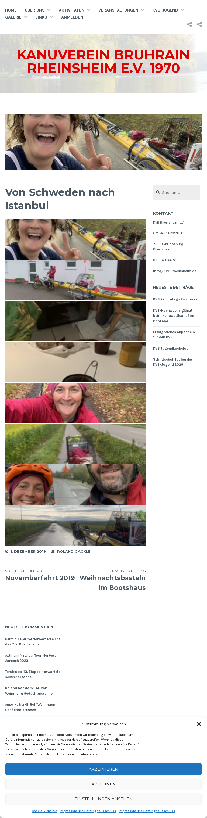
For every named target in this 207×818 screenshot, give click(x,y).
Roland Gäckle (74, 551)
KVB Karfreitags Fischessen (176, 299)
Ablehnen (103, 784)
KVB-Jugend (165, 10)
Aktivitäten (71, 10)
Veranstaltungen (118, 10)
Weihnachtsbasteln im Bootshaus (110, 579)
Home (11, 10)
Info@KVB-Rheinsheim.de (174, 271)
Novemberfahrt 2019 (40, 579)
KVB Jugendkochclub (170, 348)
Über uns (35, 10)
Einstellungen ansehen (103, 798)
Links (41, 17)
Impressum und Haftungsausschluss (88, 811)
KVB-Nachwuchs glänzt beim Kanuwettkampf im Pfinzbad (173, 315)
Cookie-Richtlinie (44, 811)
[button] (199, 724)
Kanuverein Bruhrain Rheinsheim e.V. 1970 (104, 61)
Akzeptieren (103, 769)
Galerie (13, 17)
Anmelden (72, 17)
